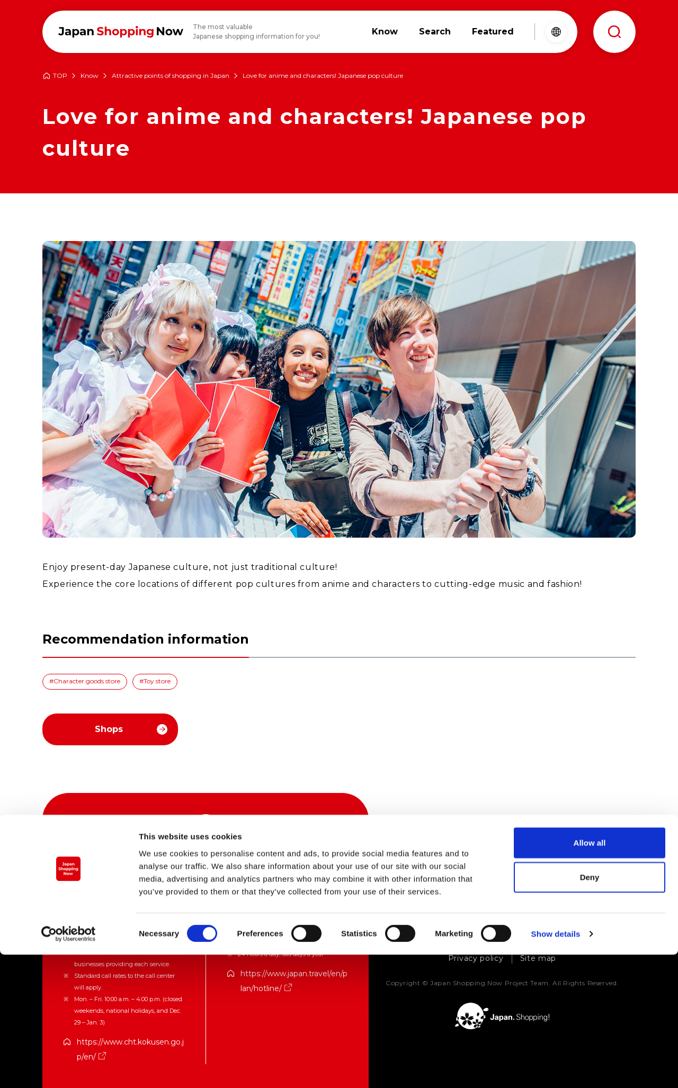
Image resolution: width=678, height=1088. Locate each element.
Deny (590, 1010)
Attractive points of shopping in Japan (170, 76)
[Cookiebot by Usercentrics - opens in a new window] (68, 1067)
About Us (402, 941)
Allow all (590, 975)
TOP (60, 76)
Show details (556, 1067)
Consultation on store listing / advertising (521, 941)
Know (90, 76)
